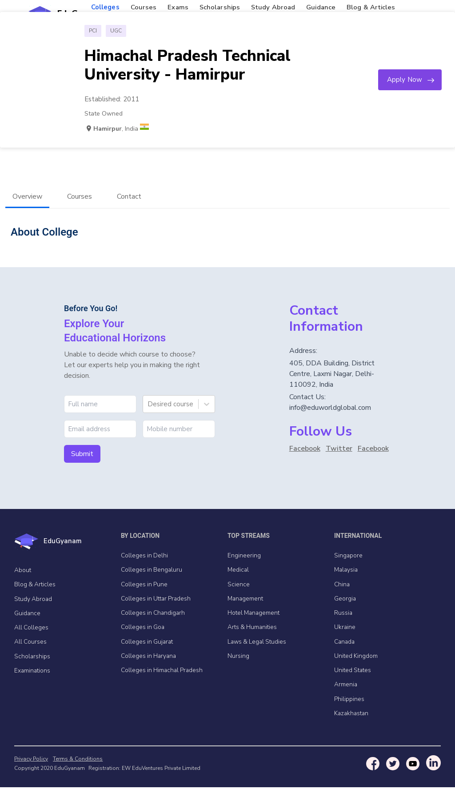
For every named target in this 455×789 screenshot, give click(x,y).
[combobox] (148, 404)
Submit (82, 454)
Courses (79, 197)
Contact (129, 197)
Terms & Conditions (76, 760)
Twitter (339, 449)
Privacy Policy (31, 760)
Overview (27, 197)
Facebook (304, 449)
